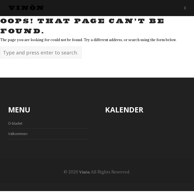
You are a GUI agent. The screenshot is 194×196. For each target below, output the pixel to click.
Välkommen (18, 133)
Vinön (26, 8)
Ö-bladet (15, 123)
